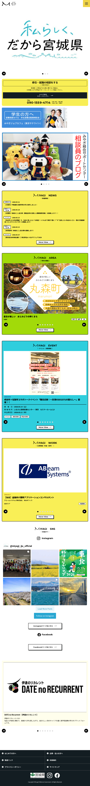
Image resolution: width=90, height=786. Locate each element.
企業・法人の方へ (56, 753)
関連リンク (9, 760)
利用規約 (53, 760)
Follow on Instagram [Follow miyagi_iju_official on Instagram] (45, 615)
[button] (42, 73)
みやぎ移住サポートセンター (43, 95)
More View (43, 242)
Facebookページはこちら (43, 647)
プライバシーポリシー (13, 767)
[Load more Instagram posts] (45, 609)
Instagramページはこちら (43, 626)
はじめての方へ (10, 753)
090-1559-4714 (39, 102)
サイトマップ (55, 767)
